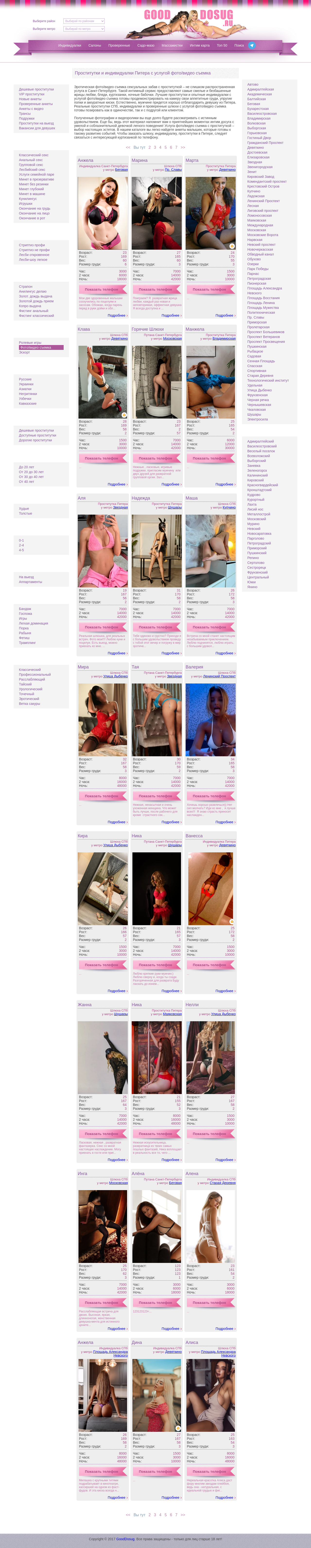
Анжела (85, 160)
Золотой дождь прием (36, 301)
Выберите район (44, 21)
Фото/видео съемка (35, 347)
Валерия (194, 667)
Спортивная (256, 371)
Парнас (253, 274)
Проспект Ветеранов (263, 337)
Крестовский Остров (263, 186)
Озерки (253, 264)
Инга (82, 1173)
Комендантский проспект (267, 181)
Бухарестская (258, 109)
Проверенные (119, 45)
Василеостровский (262, 446)
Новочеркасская (260, 249)
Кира (83, 835)
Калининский (257, 475)
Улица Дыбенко (115, 676)
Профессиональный (35, 674)
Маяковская (172, 1014)
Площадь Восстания (263, 298)
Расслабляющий (32, 679)
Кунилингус (28, 199)
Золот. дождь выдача (35, 296)
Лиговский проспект (262, 211)
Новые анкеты (30, 99)
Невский (253, 529)
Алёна (138, 1173)
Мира (83, 667)
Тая (135, 667)
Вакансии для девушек (37, 128)
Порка (24, 628)
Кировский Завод (260, 177)
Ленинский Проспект (219, 676)
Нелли (192, 1004)
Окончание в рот (32, 218)
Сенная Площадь (261, 361)
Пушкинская (257, 346)
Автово (253, 84)
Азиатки (25, 389)
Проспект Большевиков (266, 332)
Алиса (192, 1342)
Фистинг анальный (33, 311)
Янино (252, 587)
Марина (139, 160)
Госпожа (25, 614)
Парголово (255, 538)
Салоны (94, 45)
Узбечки (25, 399)
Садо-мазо (146, 45)
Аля (82, 498)
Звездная (120, 507)
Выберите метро (44, 29)
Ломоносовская (259, 215)
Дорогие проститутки (35, 440)
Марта (192, 160)
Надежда (141, 498)
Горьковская (257, 133)
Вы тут (139, 147)
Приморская (257, 322)
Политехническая (261, 312)
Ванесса (194, 835)
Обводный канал (260, 254)
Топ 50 (222, 45)
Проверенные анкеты (36, 104)
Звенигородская (260, 167)
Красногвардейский (262, 485)
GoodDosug (125, 1539)
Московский (256, 519)
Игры (23, 618)
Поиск (239, 45)
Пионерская (256, 283)
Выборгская (256, 128)
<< (127, 147)
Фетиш (24, 638)
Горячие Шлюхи (148, 329)
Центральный (258, 577)
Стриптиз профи (32, 245)
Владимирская (224, 338)
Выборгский (256, 461)
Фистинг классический (36, 316)
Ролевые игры (30, 343)
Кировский (255, 480)
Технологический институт (268, 380)
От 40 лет (26, 482)
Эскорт (24, 352)
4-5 (21, 550)
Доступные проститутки (37, 435)
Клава (84, 329)
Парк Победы (257, 269)
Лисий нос (255, 509)
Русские (25, 379)
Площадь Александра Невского (110, 1353)
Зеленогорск (257, 470)
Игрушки (25, 204)
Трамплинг (27, 643)
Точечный (26, 694)
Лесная (253, 206)
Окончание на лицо (34, 213)
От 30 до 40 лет (31, 477)
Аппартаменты (30, 582)
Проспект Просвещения (266, 342)
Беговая (121, 170)
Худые (24, 509)
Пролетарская (258, 327)
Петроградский (259, 543)
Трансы (25, 113)
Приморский (257, 548)
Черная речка (258, 400)
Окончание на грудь (34, 208)
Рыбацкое (255, 351)
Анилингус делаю (32, 291)
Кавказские (27, 403)
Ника (137, 835)
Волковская (256, 123)
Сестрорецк (256, 567)
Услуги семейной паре (36, 174)
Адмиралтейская (260, 89)
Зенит (252, 172)
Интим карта (200, 45)
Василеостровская (262, 113)
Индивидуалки (69, 45)
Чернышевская (259, 405)
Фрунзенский (257, 572)
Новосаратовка (259, 533)
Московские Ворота (262, 235)
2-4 (21, 545)
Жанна (85, 1004)
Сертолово (255, 563)
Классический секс (34, 155)
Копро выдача (30, 306)
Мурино (253, 524)
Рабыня (25, 633)
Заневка (253, 466)
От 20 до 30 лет (31, 472)
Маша (192, 498)
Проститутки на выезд (36, 123)
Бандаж (25, 609)
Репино (253, 558)
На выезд (26, 577)
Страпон (25, 286)
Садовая (254, 356)
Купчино (229, 507)
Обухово (254, 259)
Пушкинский (257, 553)
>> (183, 147)
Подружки (27, 118)
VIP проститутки (31, 94)
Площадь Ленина (261, 303)
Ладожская (256, 196)
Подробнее (116, 315)
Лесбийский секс (32, 170)
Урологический (30, 689)
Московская (172, 338)
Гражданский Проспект (265, 143)
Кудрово (253, 495)
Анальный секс (31, 160)
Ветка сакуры (29, 704)
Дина (137, 1342)
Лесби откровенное (34, 255)
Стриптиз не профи (34, 250)
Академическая (259, 94)
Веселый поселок (261, 451)
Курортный (255, 500)
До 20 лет (26, 467)
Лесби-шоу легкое (33, 260)
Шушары (175, 507)
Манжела (195, 329)
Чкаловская (256, 410)
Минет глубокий (31, 189)
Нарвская (254, 240)
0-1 (21, 540)
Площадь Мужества (263, 308)
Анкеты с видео (31, 109)
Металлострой (258, 514)
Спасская (254, 366)
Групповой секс (31, 165)
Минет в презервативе (36, 179)
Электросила (257, 419)
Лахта (252, 504)
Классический (30, 670)
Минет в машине (32, 194)
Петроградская (259, 278)
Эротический (29, 699)
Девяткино (227, 170)
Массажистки (172, 45)
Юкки (251, 582)
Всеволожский (258, 456)
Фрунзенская (257, 395)
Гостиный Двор (259, 138)
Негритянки (28, 394)
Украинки (26, 384)
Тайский (25, 684)
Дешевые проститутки (36, 89)
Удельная (254, 385)
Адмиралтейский (260, 441)
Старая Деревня (223, 1183)
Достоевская (257, 152)
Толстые (25, 513)
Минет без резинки (34, 184)
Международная (260, 225)
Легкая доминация (33, 623)
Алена (192, 1173)
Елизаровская (258, 157)
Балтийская (256, 99)
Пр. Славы (173, 170)
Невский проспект (261, 245)
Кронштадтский (259, 490)
